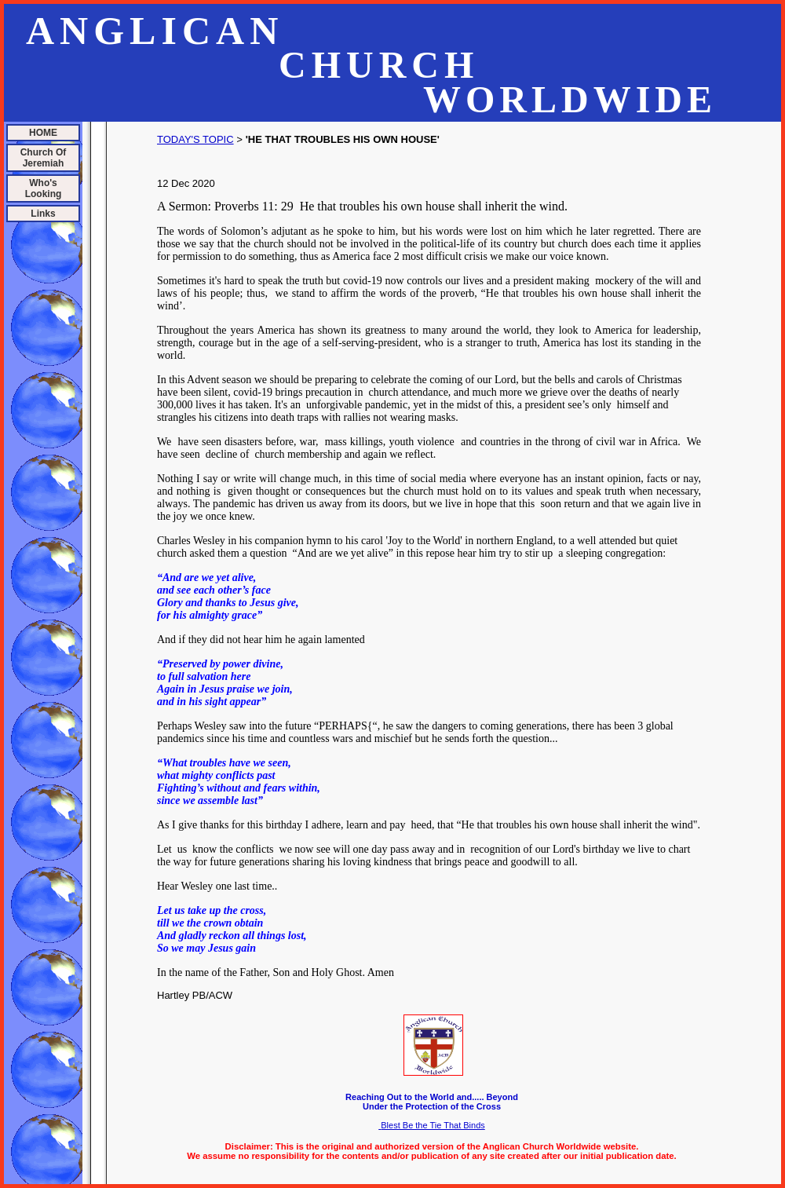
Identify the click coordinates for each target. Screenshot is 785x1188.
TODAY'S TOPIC (195, 139)
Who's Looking (43, 188)
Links (43, 213)
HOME (43, 132)
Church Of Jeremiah (43, 158)
